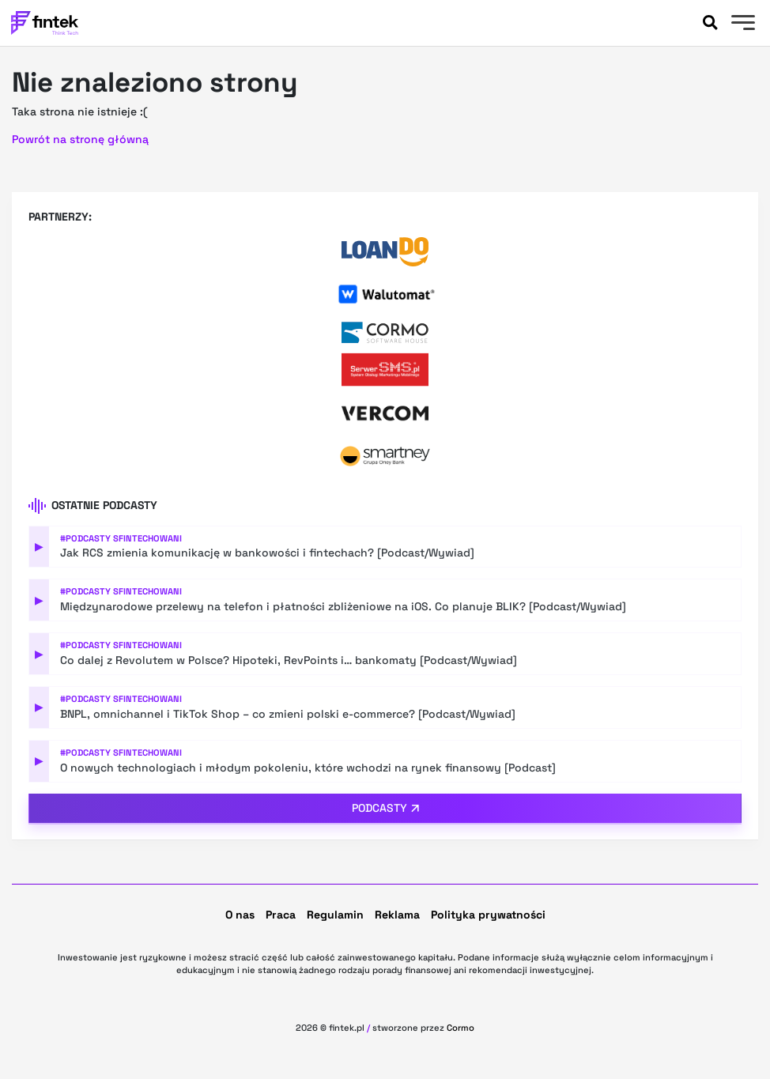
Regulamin (335, 914)
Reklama (397, 914)
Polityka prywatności (488, 914)
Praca (281, 914)
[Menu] (741, 24)
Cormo (460, 1027)
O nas (240, 914)
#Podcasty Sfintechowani (121, 538)
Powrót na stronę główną (80, 139)
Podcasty (379, 808)
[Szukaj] (709, 23)
